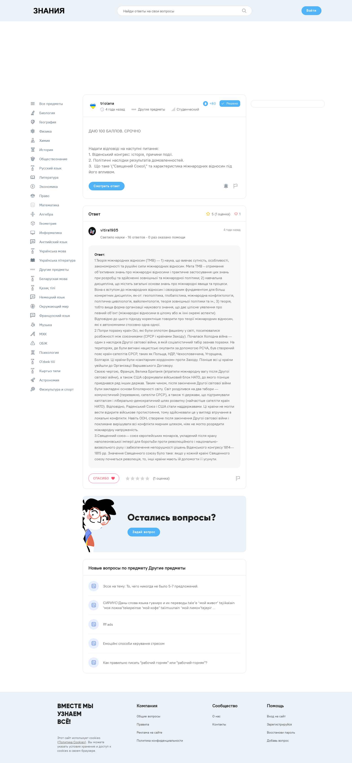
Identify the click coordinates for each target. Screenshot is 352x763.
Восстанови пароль (281, 732)
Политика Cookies (72, 742)
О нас (216, 716)
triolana (107, 103)
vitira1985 (109, 230)
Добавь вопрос (278, 741)
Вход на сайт (276, 716)
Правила (143, 724)
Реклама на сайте (149, 732)
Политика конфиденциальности (160, 741)
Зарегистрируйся (279, 724)
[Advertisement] (176, 55)
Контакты (219, 724)
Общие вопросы (148, 716)
